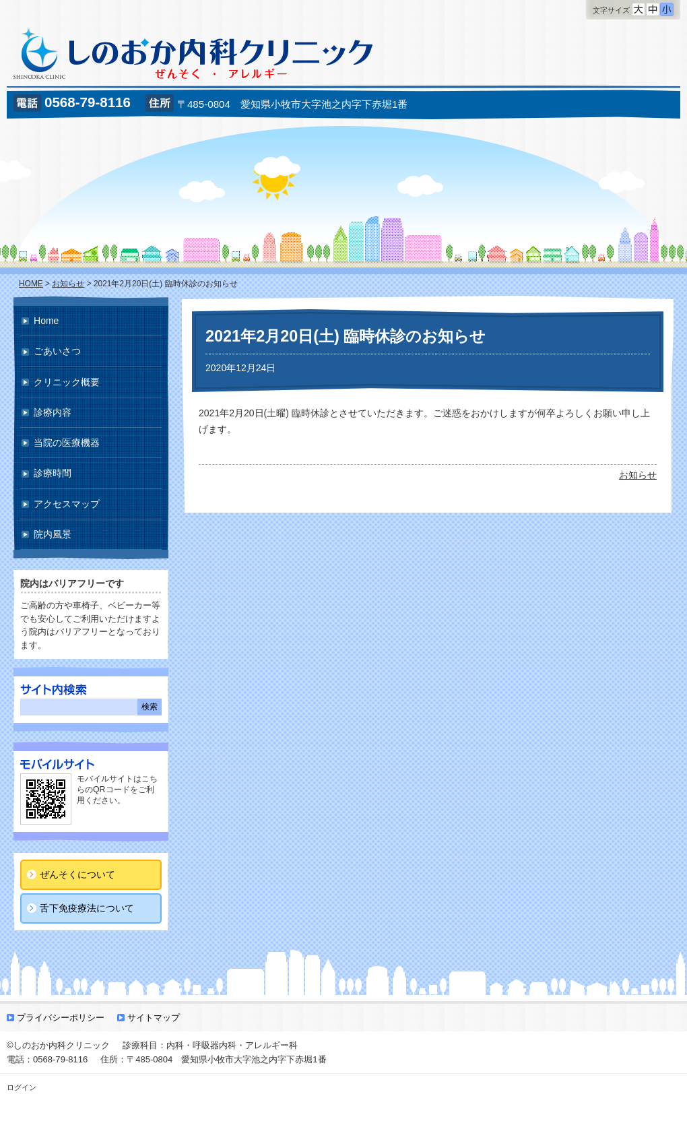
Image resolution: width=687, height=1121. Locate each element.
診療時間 (52, 473)
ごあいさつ (57, 351)
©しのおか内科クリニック (58, 1045)
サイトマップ (153, 1018)
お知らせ (638, 475)
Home (46, 320)
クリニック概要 (67, 382)
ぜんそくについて (77, 874)
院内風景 (52, 534)
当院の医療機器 (67, 442)
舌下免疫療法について (87, 908)
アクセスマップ (67, 504)
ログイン (21, 1087)
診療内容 (52, 412)
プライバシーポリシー (60, 1018)
